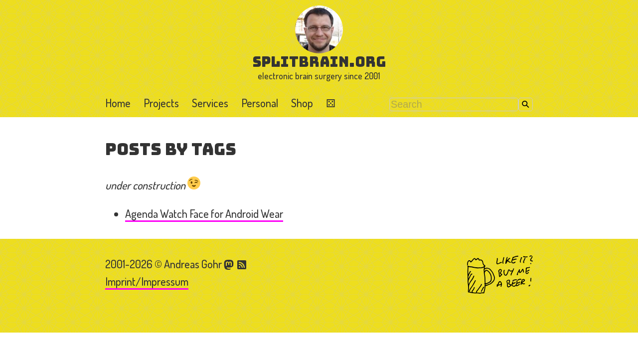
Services (210, 103)
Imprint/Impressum (146, 281)
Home (118, 103)
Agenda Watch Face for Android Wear (204, 213)
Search (525, 104)
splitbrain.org (319, 61)
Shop (302, 103)
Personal (259, 103)
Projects (161, 103)
